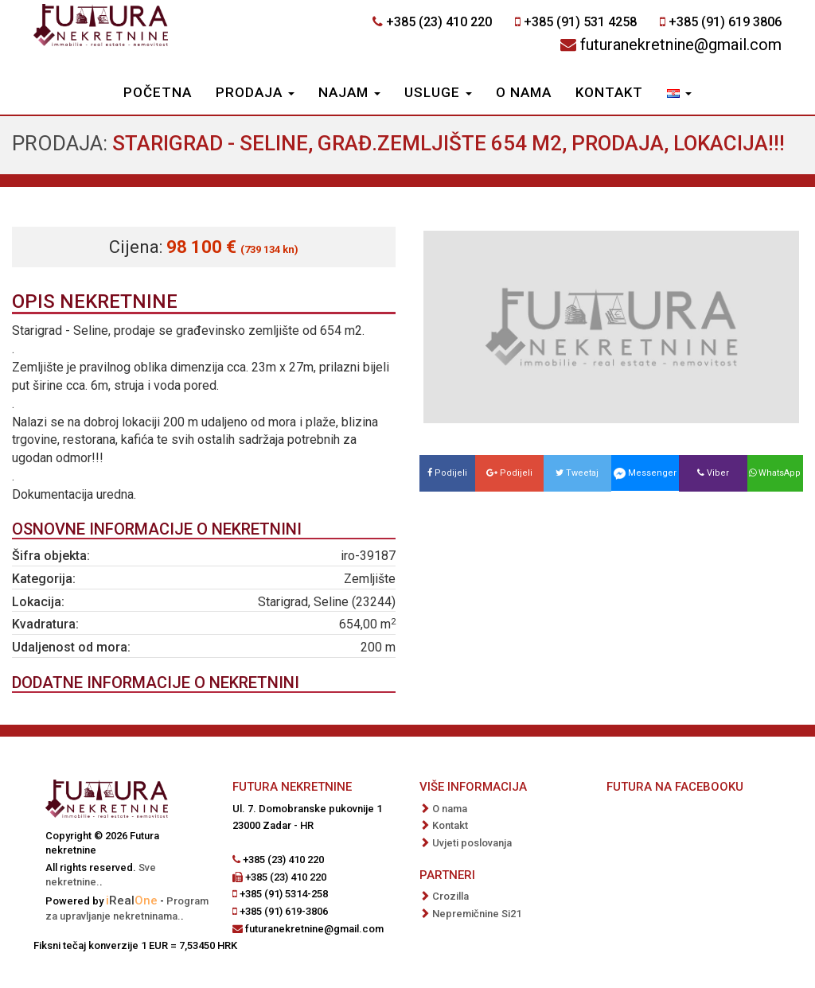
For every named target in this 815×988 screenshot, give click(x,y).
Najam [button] (349, 92)
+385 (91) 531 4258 (580, 21)
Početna (157, 92)
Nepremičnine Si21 (476, 914)
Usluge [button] (438, 92)
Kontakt (609, 92)
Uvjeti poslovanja (472, 843)
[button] (679, 93)
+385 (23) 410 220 (439, 21)
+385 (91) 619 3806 (725, 21)
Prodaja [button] (255, 92)
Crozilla (450, 896)
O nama (524, 92)
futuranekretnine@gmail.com (681, 44)
